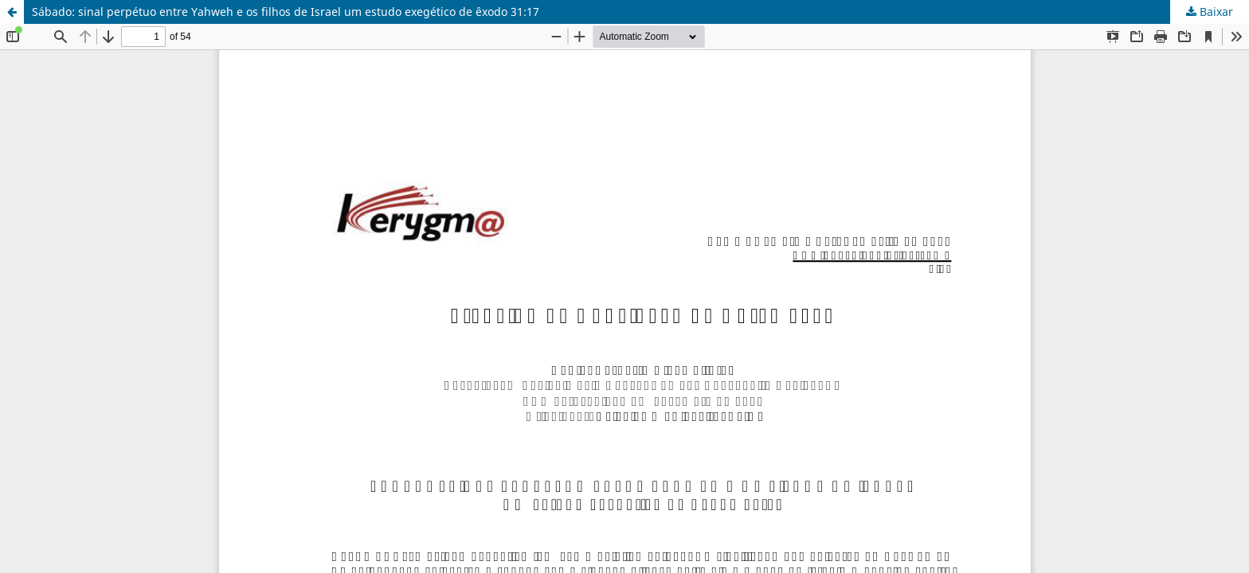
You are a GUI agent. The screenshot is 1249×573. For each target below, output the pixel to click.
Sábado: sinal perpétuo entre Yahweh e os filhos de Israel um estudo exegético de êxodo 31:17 (285, 11)
